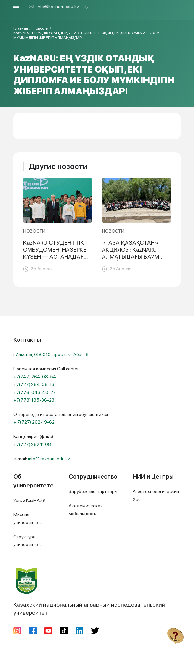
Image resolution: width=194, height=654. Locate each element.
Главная (20, 28)
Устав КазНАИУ (29, 500)
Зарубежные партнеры (93, 491)
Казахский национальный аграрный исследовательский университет (89, 592)
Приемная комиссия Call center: (46, 384)
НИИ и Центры (153, 476)
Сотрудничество (93, 476)
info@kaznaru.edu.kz (53, 6)
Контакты (27, 339)
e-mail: (41, 458)
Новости (40, 28)
